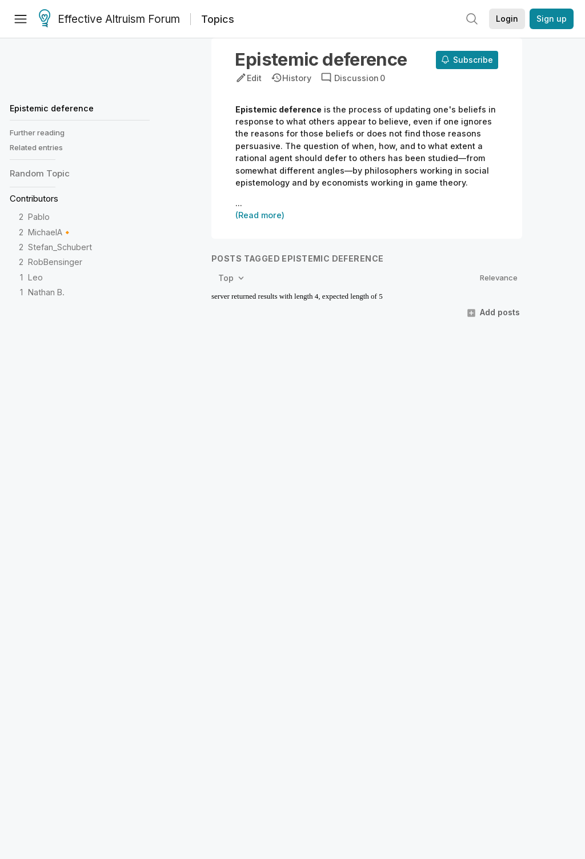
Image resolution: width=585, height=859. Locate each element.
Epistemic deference (52, 108)
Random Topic (40, 173)
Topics (217, 19)
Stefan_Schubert (60, 247)
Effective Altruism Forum (109, 19)
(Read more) (260, 215)
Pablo (39, 217)
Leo (35, 277)
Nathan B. (46, 292)
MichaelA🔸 (50, 232)
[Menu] (20, 19)
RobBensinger (55, 262)
